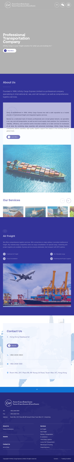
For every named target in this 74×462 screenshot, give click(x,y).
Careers (56, 458)
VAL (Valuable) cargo (59, 257)
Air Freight (43, 429)
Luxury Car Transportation (47, 442)
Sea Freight (43, 431)
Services (43, 426)
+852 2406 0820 (16, 358)
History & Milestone (8, 429)
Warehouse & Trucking (46, 444)
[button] (68, 204)
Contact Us (6, 444)
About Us (6, 426)
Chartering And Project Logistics (62, 262)
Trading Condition (66, 458)
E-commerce (43, 437)
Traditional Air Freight (12, 257)
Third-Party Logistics (46, 439)
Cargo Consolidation (12, 262)
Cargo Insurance (44, 447)
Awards (5, 436)
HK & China (6, 447)
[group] (13, 216)
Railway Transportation (46, 434)
